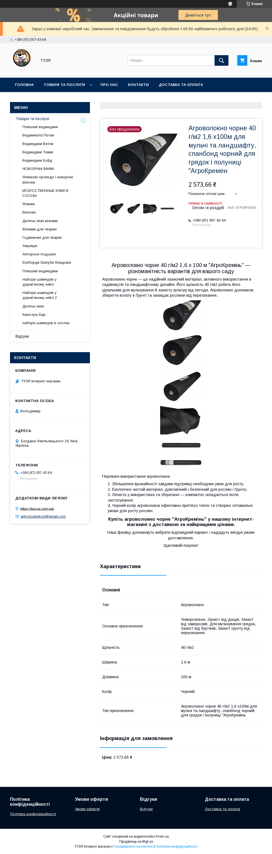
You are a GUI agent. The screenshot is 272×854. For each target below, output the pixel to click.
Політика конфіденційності (33, 814)
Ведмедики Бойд (37, 160)
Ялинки (28, 204)
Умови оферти (87, 809)
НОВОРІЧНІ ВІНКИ (38, 169)
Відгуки (22, 336)
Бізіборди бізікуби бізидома (46, 262)
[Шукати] (221, 60)
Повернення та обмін (38, 99)
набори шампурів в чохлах (46, 323)
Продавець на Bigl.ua (136, 841)
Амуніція (29, 246)
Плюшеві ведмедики (40, 127)
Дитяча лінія (33, 306)
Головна (24, 85)
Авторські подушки (39, 254)
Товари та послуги (64, 85)
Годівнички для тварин (42, 237)
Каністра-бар (34, 314)
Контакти (138, 85)
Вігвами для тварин (39, 229)
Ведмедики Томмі (37, 152)
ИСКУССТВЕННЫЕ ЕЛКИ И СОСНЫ (45, 193)
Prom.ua (162, 836)
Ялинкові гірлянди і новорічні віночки (47, 179)
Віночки (29, 212)
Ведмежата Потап (38, 135)
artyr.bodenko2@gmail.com (43, 516)
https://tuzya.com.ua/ (37, 508)
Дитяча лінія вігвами (40, 221)
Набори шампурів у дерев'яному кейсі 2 (39, 295)
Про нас (109, 85)
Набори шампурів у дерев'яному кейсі (39, 281)
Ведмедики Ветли (37, 144)
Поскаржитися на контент (133, 846)
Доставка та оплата (181, 85)
